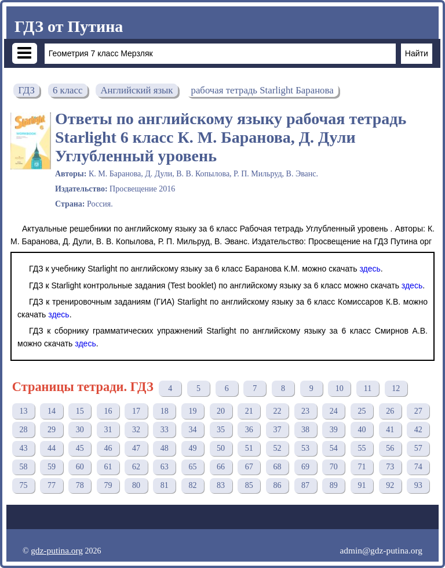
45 (80, 448)
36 (249, 429)
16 (108, 411)
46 (108, 448)
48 (165, 448)
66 (221, 466)
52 (277, 448)
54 (334, 448)
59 (52, 466)
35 (221, 429)
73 (390, 466)
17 (136, 411)
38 (305, 429)
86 (277, 485)
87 (305, 485)
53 (305, 448)
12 (396, 388)
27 (418, 411)
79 (108, 485)
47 (136, 448)
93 (418, 485)
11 (367, 388)
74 (418, 466)
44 (52, 448)
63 (165, 466)
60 (80, 466)
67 (249, 466)
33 (165, 429)
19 (192, 411)
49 (192, 448)
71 (362, 466)
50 (221, 448)
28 (23, 429)
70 (334, 466)
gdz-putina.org (57, 550)
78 (80, 485)
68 (277, 466)
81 (165, 485)
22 (277, 411)
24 (334, 411)
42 (418, 429)
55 (362, 448)
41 (390, 429)
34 (192, 429)
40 (362, 429)
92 (390, 485)
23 (305, 411)
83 (221, 485)
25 (362, 411)
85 (249, 485)
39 (334, 429)
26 (390, 411)
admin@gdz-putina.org (381, 550)
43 (23, 448)
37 (277, 429)
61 (108, 466)
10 (339, 388)
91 (362, 485)
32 (136, 429)
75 (23, 485)
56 (390, 448)
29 (52, 429)
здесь (369, 268)
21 (249, 411)
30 (80, 429)
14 (52, 411)
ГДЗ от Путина (68, 26)
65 (192, 466)
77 (52, 485)
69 (305, 466)
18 (165, 411)
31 (108, 429)
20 (221, 411)
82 (192, 485)
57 (418, 448)
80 (136, 485)
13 (23, 411)
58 (23, 466)
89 (334, 485)
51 (249, 448)
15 (80, 411)
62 (136, 466)
